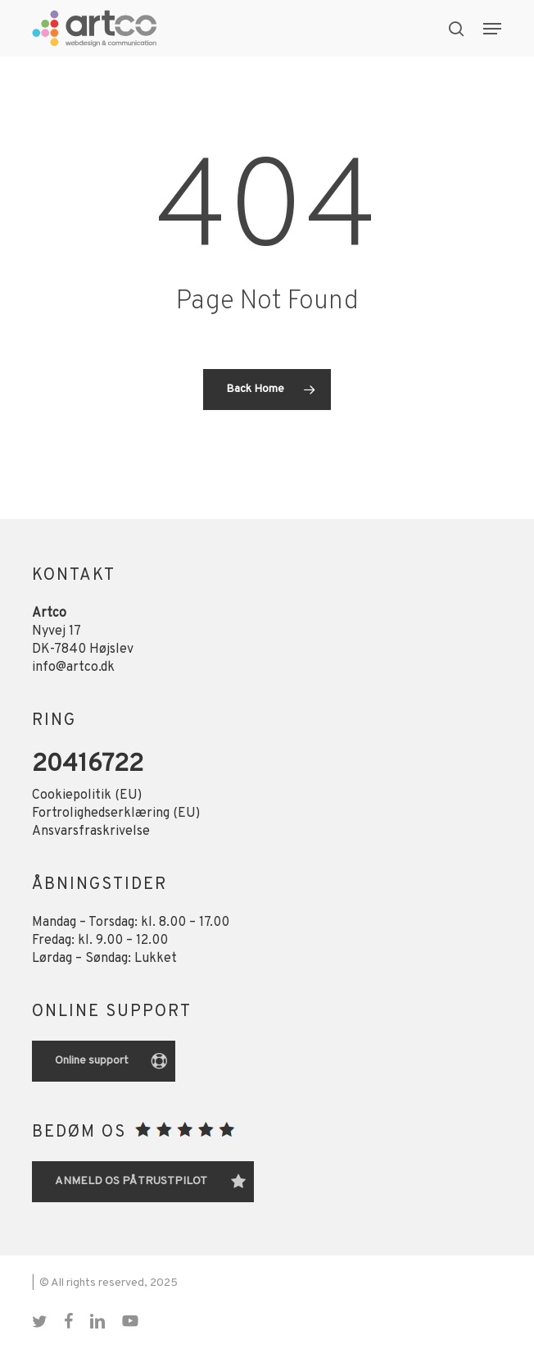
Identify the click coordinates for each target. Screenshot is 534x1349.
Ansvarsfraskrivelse (91, 831)
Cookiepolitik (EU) (87, 795)
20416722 (87, 765)
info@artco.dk (73, 667)
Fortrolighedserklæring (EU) (116, 813)
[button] (492, 29)
